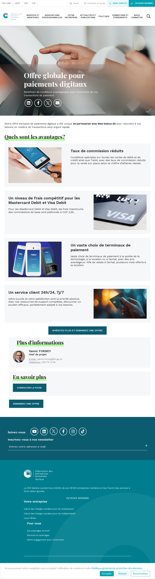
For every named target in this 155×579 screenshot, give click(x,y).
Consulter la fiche (29, 387)
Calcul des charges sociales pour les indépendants (50, 513)
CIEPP (17, 3)
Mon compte (118, 3)
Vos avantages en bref (38, 531)
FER (26, 3)
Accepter (107, 573)
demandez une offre (26, 403)
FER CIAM (6, 3)
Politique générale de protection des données (117, 568)
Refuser (122, 573)
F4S (34, 3)
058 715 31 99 (48, 362)
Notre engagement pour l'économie (45, 540)
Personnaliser (140, 573)
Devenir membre (142, 3)
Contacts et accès (94, 3)
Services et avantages (38, 535)
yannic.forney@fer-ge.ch (49, 359)
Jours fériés (30, 518)
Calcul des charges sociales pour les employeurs (49, 509)
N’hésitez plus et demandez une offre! (77, 330)
